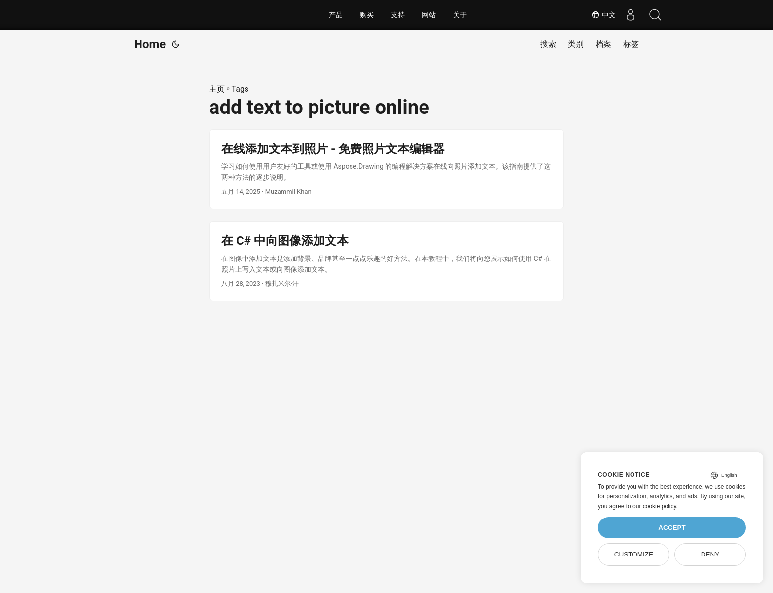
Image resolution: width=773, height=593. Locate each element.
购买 (367, 15)
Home (150, 44)
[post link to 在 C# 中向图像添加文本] (386, 261)
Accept (672, 527)
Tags (240, 89)
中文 (603, 14)
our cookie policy (654, 506)
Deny (710, 554)
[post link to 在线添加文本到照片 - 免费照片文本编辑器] (386, 169)
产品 (336, 15)
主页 (217, 89)
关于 (460, 15)
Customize (633, 554)
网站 (429, 15)
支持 (398, 15)
